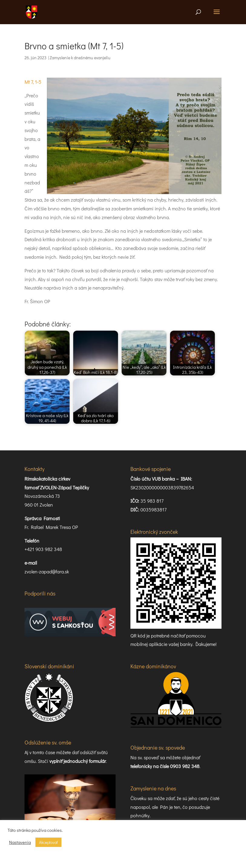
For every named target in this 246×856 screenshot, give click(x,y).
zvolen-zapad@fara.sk (47, 571)
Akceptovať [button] (48, 842)
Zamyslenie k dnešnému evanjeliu (80, 57)
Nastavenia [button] (20, 842)
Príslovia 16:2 (143, 799)
